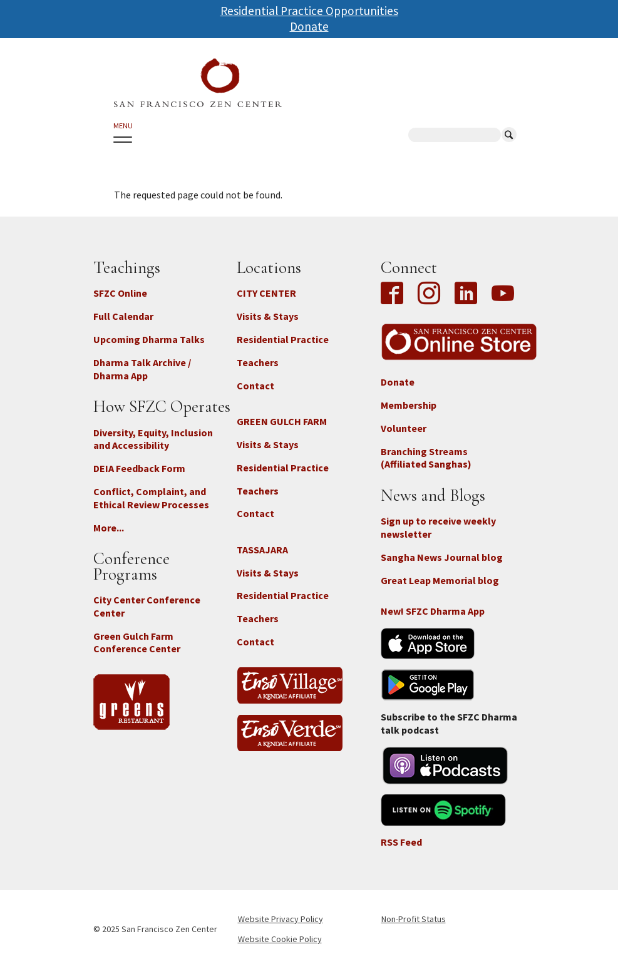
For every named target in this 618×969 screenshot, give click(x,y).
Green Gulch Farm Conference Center (136, 642)
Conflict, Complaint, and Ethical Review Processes (151, 498)
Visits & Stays (268, 316)
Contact (255, 385)
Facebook (395, 294)
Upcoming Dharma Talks (149, 339)
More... (108, 527)
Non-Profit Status (413, 919)
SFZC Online (120, 293)
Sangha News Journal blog (442, 557)
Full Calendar (123, 316)
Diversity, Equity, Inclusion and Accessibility (153, 439)
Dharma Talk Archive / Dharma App (142, 369)
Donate (309, 26)
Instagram (428, 294)
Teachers (258, 362)
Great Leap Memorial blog (440, 580)
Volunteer (403, 428)
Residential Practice (283, 339)
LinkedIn (465, 294)
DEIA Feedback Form (139, 468)
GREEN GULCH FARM (282, 421)
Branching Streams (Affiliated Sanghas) (426, 458)
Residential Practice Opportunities (309, 10)
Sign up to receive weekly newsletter (438, 527)
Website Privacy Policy (280, 919)
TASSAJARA (262, 549)
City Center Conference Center (146, 606)
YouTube (502, 294)
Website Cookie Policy (280, 939)
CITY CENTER (266, 293)
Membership (408, 405)
